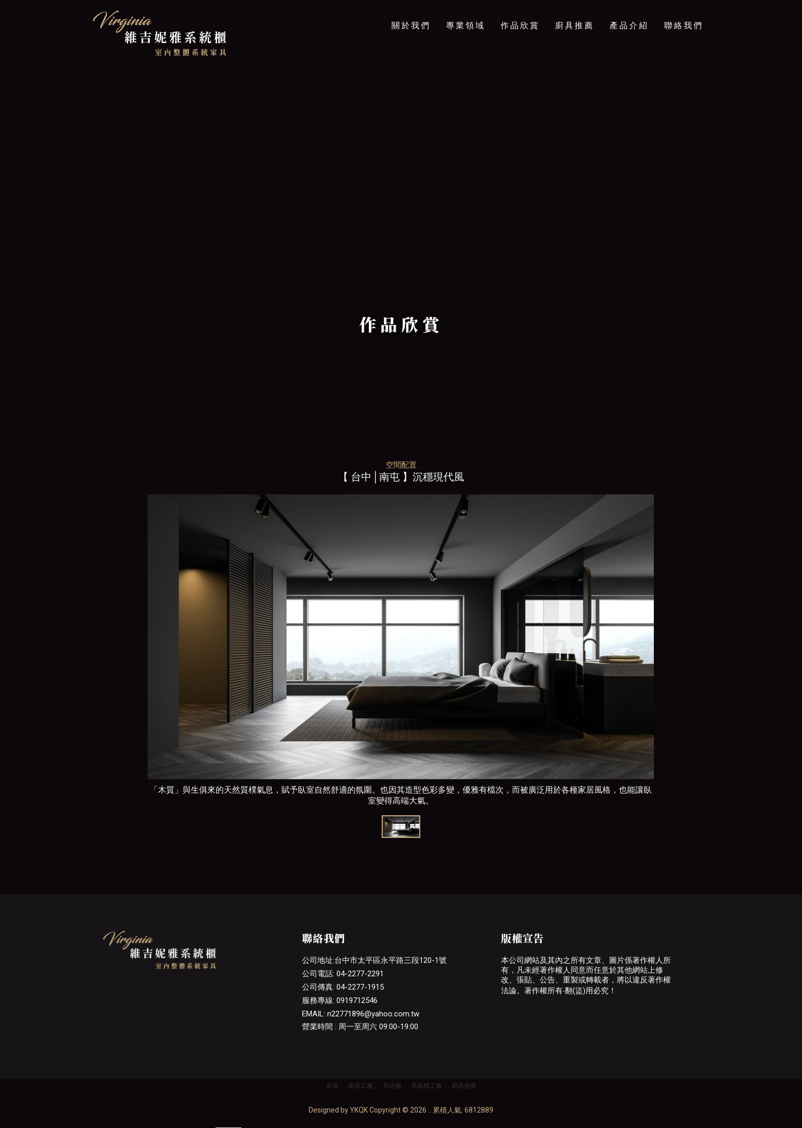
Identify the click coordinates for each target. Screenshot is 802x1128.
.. (429, 1110)
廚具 (332, 1085)
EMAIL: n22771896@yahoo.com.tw (360, 1013)
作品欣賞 (520, 25)
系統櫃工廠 (426, 1085)
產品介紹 (629, 25)
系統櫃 (392, 1085)
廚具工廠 (360, 1085)
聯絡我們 (683, 25)
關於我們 (411, 25)
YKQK (359, 1110)
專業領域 (465, 25)
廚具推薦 (574, 25)
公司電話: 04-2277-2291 (343, 973)
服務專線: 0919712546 (340, 1000)
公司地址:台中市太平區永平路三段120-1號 (374, 960)
